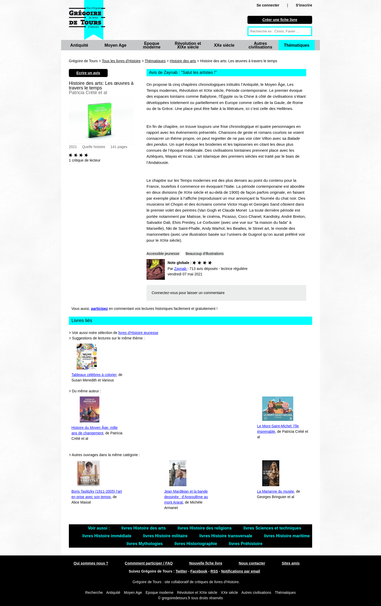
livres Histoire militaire (166, 536)
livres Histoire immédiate (107, 536)
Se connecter (268, 5)
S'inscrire (304, 5)
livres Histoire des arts (144, 528)
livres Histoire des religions (205, 528)
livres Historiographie (196, 543)
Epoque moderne (151, 45)
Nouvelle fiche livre (205, 563)
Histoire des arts (183, 61)
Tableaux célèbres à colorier (93, 375)
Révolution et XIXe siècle (188, 45)
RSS (214, 571)
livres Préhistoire (245, 543)
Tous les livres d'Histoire (121, 61)
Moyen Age (116, 45)
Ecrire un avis (88, 73)
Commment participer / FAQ (149, 563)
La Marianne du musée (275, 491)
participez (99, 309)
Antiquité (79, 45)
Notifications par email (240, 571)
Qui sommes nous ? (91, 563)
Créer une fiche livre (279, 20)
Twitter (181, 571)
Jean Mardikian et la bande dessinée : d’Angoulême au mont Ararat (186, 496)
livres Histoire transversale (226, 536)
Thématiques (297, 45)
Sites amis (290, 563)
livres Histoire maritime (287, 536)
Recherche (94, 592)
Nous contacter (252, 563)
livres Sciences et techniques (272, 528)
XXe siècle (224, 45)
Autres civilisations (260, 45)
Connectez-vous (165, 293)
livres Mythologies (145, 543)
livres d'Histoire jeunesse (138, 333)
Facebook (198, 571)
